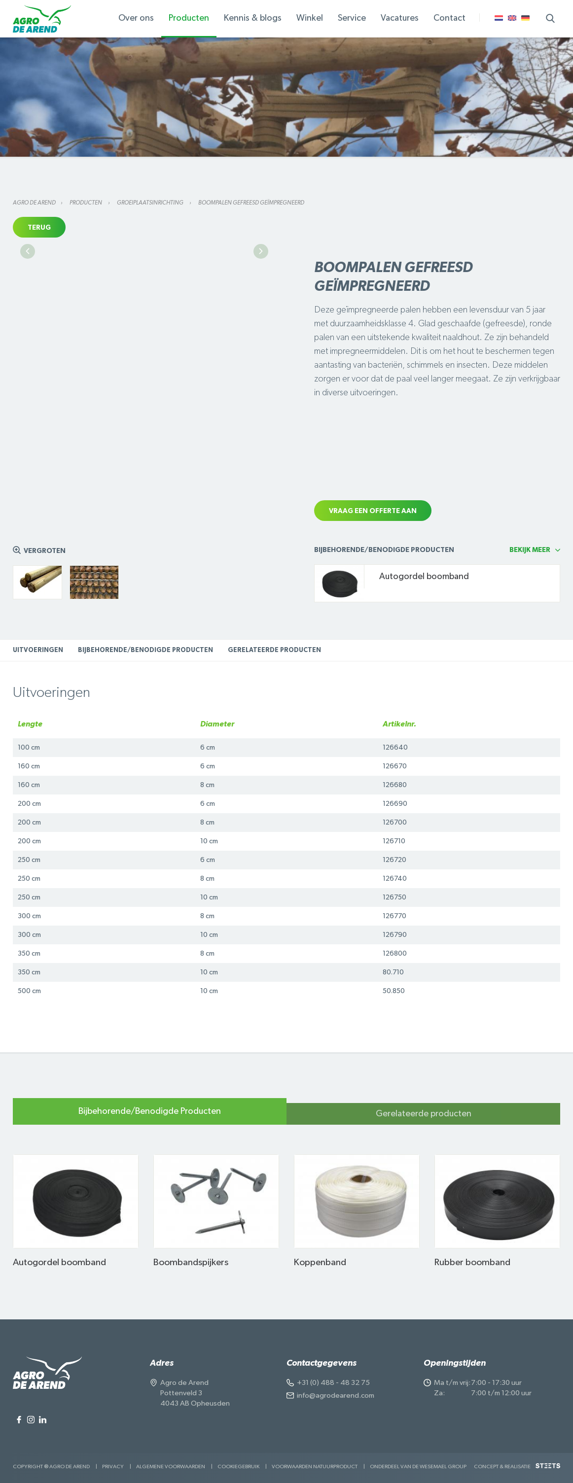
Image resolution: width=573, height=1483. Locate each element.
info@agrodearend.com (335, 1395)
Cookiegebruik (238, 1466)
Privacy (113, 1466)
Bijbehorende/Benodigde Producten (145, 650)
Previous (27, 339)
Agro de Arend (34, 203)
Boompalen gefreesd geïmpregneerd (251, 203)
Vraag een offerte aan (373, 511)
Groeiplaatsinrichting (150, 203)
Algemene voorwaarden (170, 1466)
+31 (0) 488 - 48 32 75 (333, 1382)
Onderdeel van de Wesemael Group (418, 1466)
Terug (39, 227)
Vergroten (45, 551)
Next (260, 339)
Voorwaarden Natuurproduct (315, 1466)
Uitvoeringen (38, 650)
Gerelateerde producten (274, 650)
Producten (86, 203)
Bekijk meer (529, 550)
